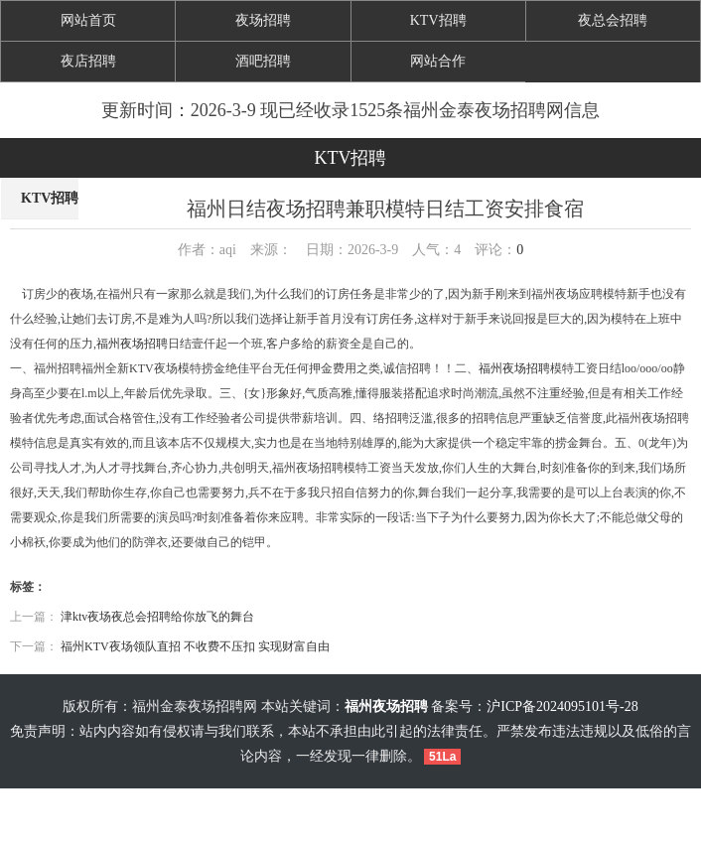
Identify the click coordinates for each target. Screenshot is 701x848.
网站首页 (88, 20)
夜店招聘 (88, 61)
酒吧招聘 (263, 61)
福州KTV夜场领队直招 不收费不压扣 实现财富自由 (195, 646)
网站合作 (438, 61)
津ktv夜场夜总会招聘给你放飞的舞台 (157, 617)
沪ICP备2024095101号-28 (562, 706)
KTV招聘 (438, 20)
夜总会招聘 (612, 20)
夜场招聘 (263, 20)
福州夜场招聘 (132, 344)
